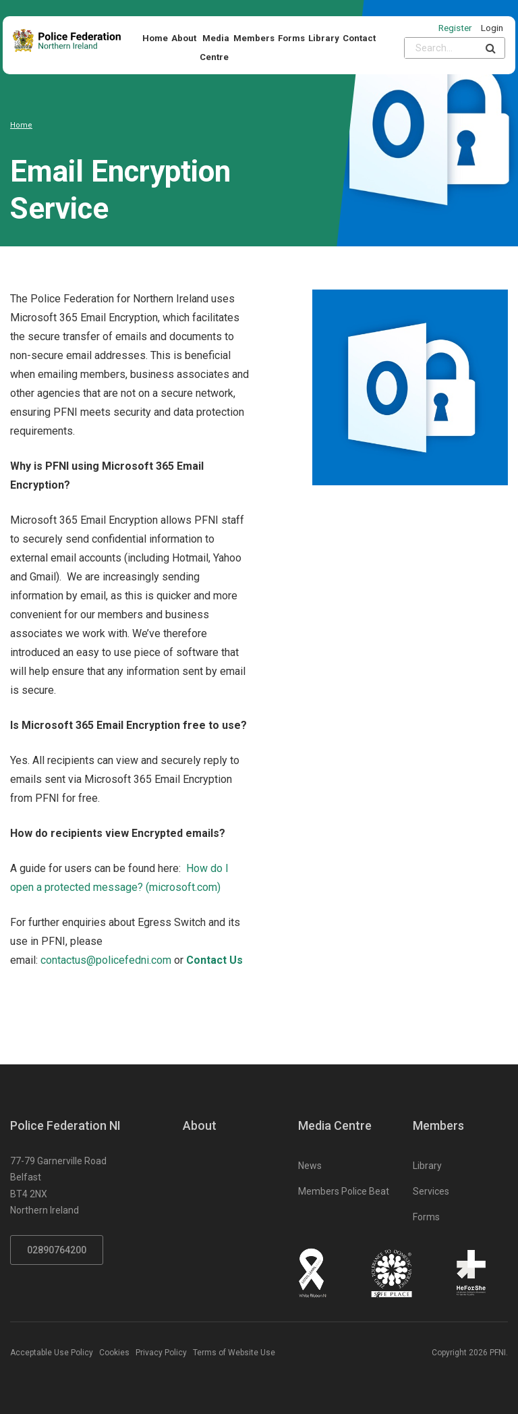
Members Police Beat (343, 1191)
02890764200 (56, 1250)
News (310, 1165)
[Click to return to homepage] (67, 40)
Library (323, 38)
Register (455, 27)
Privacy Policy (161, 1352)
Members (254, 38)
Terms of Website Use (234, 1352)
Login (492, 27)
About (183, 38)
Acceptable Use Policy (51, 1352)
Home (155, 38)
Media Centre (214, 47)
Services (431, 1191)
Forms (291, 38)
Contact (359, 38)
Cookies (114, 1352)
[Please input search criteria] (441, 48)
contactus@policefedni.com (105, 960)
